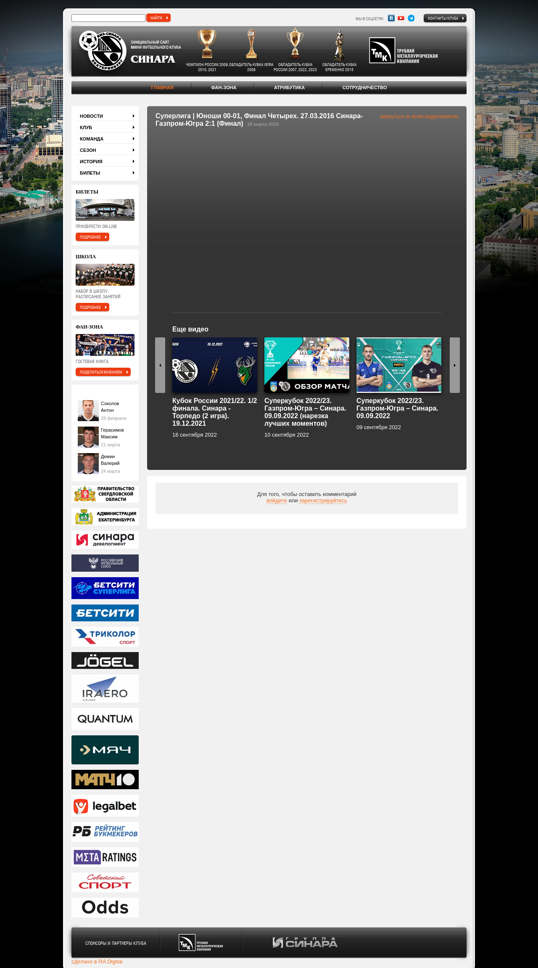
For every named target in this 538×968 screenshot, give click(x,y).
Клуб (86, 127)
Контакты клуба (443, 18)
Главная (162, 87)
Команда (91, 138)
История (91, 161)
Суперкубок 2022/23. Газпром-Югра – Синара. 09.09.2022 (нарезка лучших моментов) (305, 412)
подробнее (90, 236)
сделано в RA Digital (96, 961)
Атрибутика (289, 87)
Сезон (88, 150)
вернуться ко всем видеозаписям (419, 116)
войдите (276, 500)
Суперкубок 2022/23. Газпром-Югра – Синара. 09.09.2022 (397, 408)
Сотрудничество (365, 87)
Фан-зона (223, 87)
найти (156, 17)
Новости (91, 116)
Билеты (90, 172)
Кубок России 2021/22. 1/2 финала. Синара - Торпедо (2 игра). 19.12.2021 (214, 412)
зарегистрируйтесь (323, 500)
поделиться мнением (101, 371)
